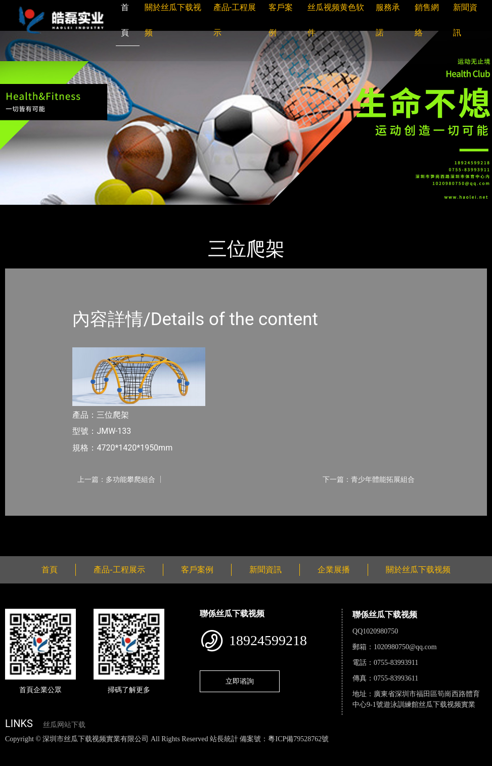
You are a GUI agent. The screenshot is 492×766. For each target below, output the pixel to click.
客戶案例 (197, 569)
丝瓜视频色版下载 (60, 749)
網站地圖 (15, 749)
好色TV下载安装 (27, 760)
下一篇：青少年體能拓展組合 (369, 479)
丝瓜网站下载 (64, 725)
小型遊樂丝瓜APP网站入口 (146, 211)
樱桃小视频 (464, 749)
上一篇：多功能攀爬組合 (116, 479)
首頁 (22, 211)
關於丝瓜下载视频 (418, 569)
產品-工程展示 (66, 211)
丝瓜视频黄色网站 (123, 749)
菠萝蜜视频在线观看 (362, 749)
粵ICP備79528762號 (298, 739)
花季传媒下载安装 (295, 749)
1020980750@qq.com (405, 647)
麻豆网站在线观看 (233, 749)
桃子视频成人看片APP (94, 760)
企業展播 (334, 569)
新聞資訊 (265, 569)
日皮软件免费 (420, 749)
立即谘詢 (240, 681)
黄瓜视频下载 (178, 749)
